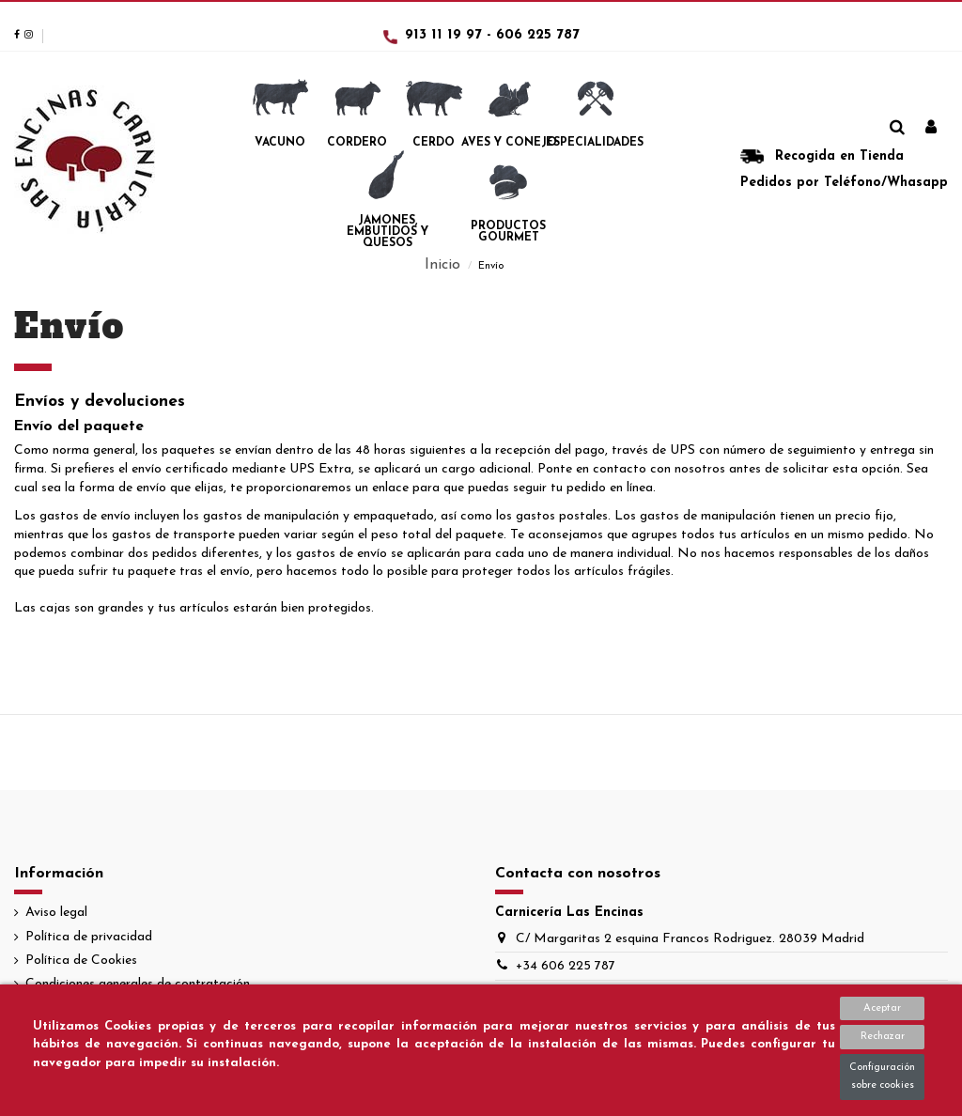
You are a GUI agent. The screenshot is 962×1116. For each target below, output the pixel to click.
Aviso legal (56, 913)
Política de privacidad (88, 937)
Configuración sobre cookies (882, 1077)
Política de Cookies (81, 960)
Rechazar (883, 1036)
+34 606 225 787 (565, 966)
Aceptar (882, 1008)
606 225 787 (538, 35)
